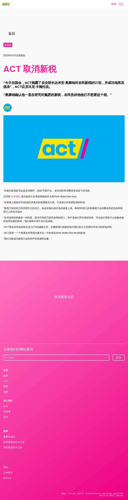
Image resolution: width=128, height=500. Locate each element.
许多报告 (15, 196)
